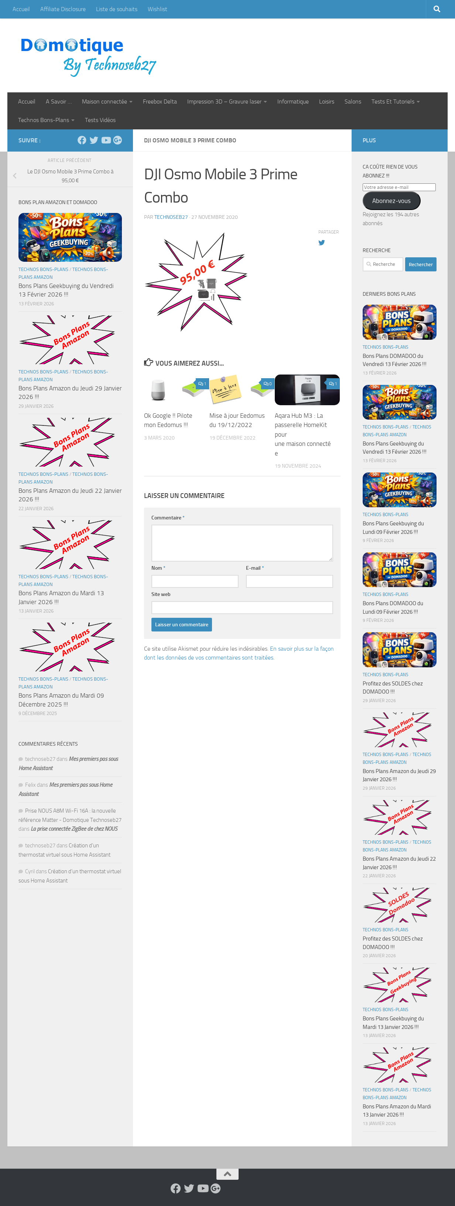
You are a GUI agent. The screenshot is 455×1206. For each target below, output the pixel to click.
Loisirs (326, 101)
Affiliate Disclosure (63, 9)
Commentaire (168, 518)
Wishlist (157, 9)
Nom (158, 568)
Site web (161, 594)
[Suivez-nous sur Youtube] (105, 140)
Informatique (293, 101)
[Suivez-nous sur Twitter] (93, 140)
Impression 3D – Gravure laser (224, 101)
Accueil (21, 9)
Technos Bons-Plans (43, 119)
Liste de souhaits (116, 9)
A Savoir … (59, 101)
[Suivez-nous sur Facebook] (82, 140)
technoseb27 (171, 217)
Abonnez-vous (391, 200)
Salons (353, 101)
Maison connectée (104, 101)
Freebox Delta (160, 101)
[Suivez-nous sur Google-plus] (117, 140)
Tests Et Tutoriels (393, 101)
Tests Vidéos (100, 119)
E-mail (255, 568)
